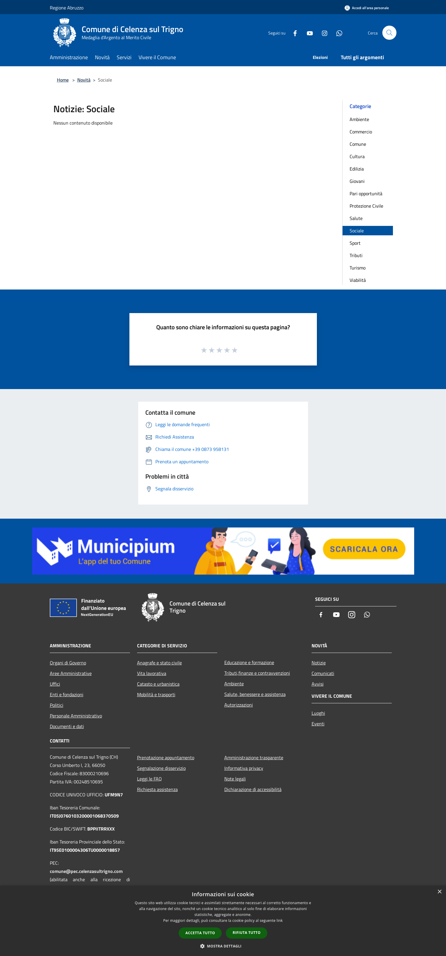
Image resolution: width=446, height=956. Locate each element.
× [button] (439, 892)
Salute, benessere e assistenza (255, 694)
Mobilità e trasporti (156, 694)
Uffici (55, 683)
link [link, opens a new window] (280, 920)
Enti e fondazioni (66, 694)
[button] (223, 946)
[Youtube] (307, 33)
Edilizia (357, 168)
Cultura (357, 156)
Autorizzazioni (238, 704)
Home (63, 79)
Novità (83, 79)
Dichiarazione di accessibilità (253, 789)
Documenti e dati (67, 726)
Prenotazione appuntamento (165, 757)
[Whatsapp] (337, 33)
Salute (356, 218)
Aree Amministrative (71, 673)
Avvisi (318, 683)
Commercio (361, 131)
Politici (56, 705)
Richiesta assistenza (157, 789)
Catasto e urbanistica (158, 683)
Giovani (357, 181)
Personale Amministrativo (76, 715)
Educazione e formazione (249, 662)
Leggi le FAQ (149, 778)
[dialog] (223, 921)
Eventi (318, 723)
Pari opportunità (366, 193)
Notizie (319, 662)
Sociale (357, 230)
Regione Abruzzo (66, 7)
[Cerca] (389, 33)
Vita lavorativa (151, 673)
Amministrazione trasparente (253, 757)
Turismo (358, 267)
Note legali (235, 778)
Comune (358, 144)
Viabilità (358, 280)
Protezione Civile (366, 205)
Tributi (356, 255)
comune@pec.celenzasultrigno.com (86, 871)
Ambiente (359, 119)
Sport (355, 243)
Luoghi (318, 713)
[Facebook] (293, 33)
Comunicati (323, 673)
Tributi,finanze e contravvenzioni (257, 673)
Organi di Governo (68, 662)
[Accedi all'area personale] (366, 8)
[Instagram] (322, 33)
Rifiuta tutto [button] (247, 932)
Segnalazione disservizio (161, 768)
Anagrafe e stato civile (159, 662)
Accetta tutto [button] (200, 932)
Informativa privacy (243, 768)
